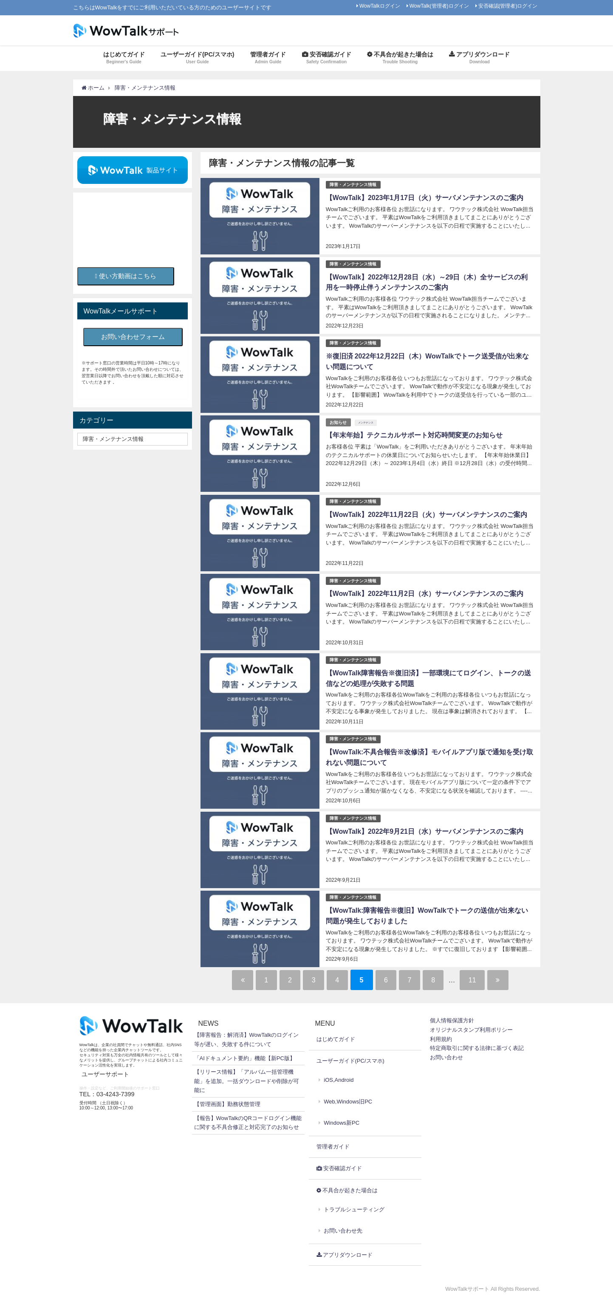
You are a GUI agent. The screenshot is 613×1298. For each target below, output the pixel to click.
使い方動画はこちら (126, 275)
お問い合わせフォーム (133, 336)
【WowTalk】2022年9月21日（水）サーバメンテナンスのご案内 (425, 829)
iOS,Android (338, 1078)
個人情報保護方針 (452, 1018)
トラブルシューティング (354, 1208)
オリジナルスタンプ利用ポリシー (471, 1028)
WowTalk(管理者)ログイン (439, 5)
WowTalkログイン (379, 5)
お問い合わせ (446, 1055)
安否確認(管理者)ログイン (508, 5)
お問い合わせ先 (343, 1229)
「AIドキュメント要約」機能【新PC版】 (244, 1056)
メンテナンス (366, 421)
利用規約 (441, 1037)
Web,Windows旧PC (348, 1099)
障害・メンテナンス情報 (353, 184)
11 (477, 978)
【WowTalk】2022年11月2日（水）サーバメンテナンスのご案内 (425, 592)
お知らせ (338, 421)
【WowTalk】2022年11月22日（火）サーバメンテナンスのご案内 (427, 513)
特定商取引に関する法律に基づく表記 (477, 1046)
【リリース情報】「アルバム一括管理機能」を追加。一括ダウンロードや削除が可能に (246, 1079)
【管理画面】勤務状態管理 (227, 1102)
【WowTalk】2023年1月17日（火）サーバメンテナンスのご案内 (425, 197)
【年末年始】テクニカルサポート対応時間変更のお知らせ (414, 434)
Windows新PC (341, 1120)
